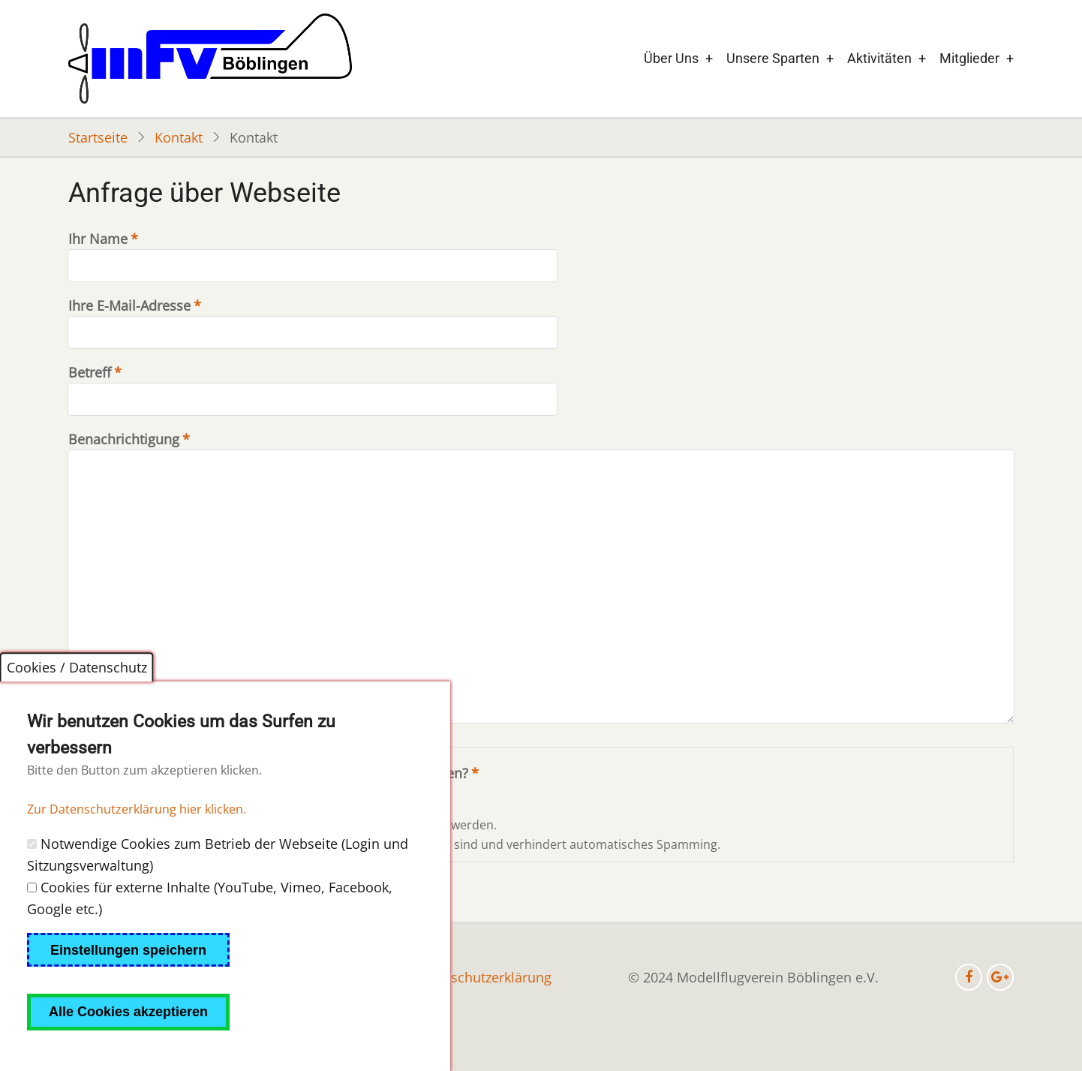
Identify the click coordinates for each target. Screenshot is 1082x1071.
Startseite (98, 137)
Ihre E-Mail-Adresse (129, 305)
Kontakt (179, 137)
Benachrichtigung (123, 439)
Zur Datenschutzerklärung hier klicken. (136, 840)
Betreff (89, 372)
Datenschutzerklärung (482, 977)
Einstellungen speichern (128, 980)
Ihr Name (98, 239)
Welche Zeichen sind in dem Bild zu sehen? (331, 773)
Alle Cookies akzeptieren (128, 1043)
